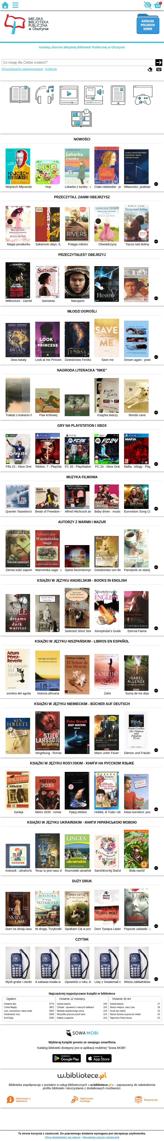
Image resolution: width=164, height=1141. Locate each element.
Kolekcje (51, 69)
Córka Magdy (10, 1007)
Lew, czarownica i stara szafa (18, 1011)
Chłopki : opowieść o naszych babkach (75, 1007)
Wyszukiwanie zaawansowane (22, 69)
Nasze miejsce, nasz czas (122, 1007)
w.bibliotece (100, 1085)
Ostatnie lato (10, 1004)
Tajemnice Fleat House (121, 1018)
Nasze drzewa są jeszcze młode (125, 1014)
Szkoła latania (63, 1004)
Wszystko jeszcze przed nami (71, 1014)
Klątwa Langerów (65, 1018)
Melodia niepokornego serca (70, 1011)
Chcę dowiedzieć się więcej (62, 1137)
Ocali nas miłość (118, 1011)
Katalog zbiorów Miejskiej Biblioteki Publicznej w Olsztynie (82, 47)
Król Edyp (8, 1018)
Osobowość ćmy (12, 1014)
